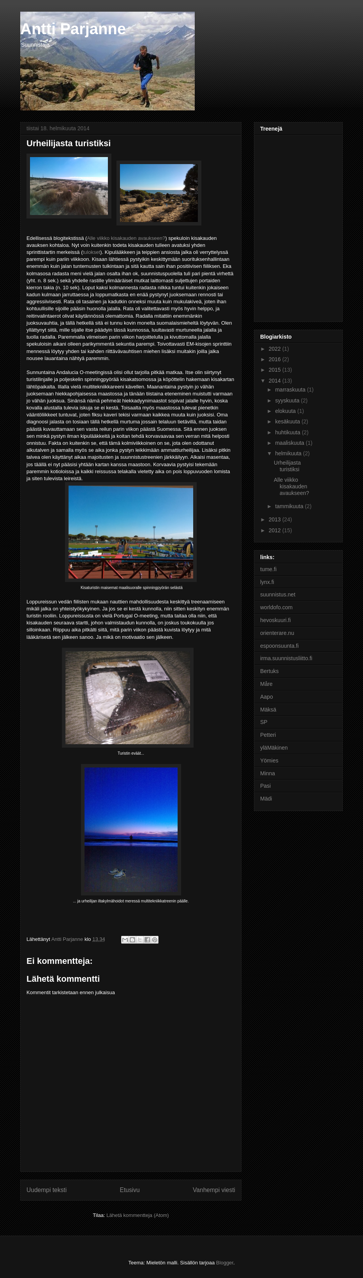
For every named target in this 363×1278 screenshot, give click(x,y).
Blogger (224, 1263)
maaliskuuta (290, 443)
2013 (275, 519)
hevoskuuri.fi (275, 620)
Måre (266, 684)
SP (264, 722)
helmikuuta (289, 453)
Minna (267, 773)
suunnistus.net (277, 594)
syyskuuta (288, 400)
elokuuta (286, 411)
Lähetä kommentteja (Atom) (137, 1215)
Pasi (265, 786)
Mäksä (268, 709)
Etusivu (130, 1190)
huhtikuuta (288, 432)
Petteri (268, 735)
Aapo (266, 697)
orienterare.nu (277, 633)
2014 (275, 381)
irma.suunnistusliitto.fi (286, 658)
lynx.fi (267, 582)
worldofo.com (276, 607)
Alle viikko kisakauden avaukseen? (126, 238)
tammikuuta (290, 506)
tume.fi (268, 569)
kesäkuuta (288, 421)
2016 (275, 359)
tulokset (91, 252)
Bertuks (269, 671)
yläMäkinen (274, 748)
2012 (275, 530)
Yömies (269, 760)
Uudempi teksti (46, 1190)
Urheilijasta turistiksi (287, 466)
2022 (275, 349)
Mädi (266, 798)
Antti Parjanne (73, 28)
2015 (275, 370)
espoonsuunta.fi (279, 646)
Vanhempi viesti (214, 1190)
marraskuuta (291, 389)
